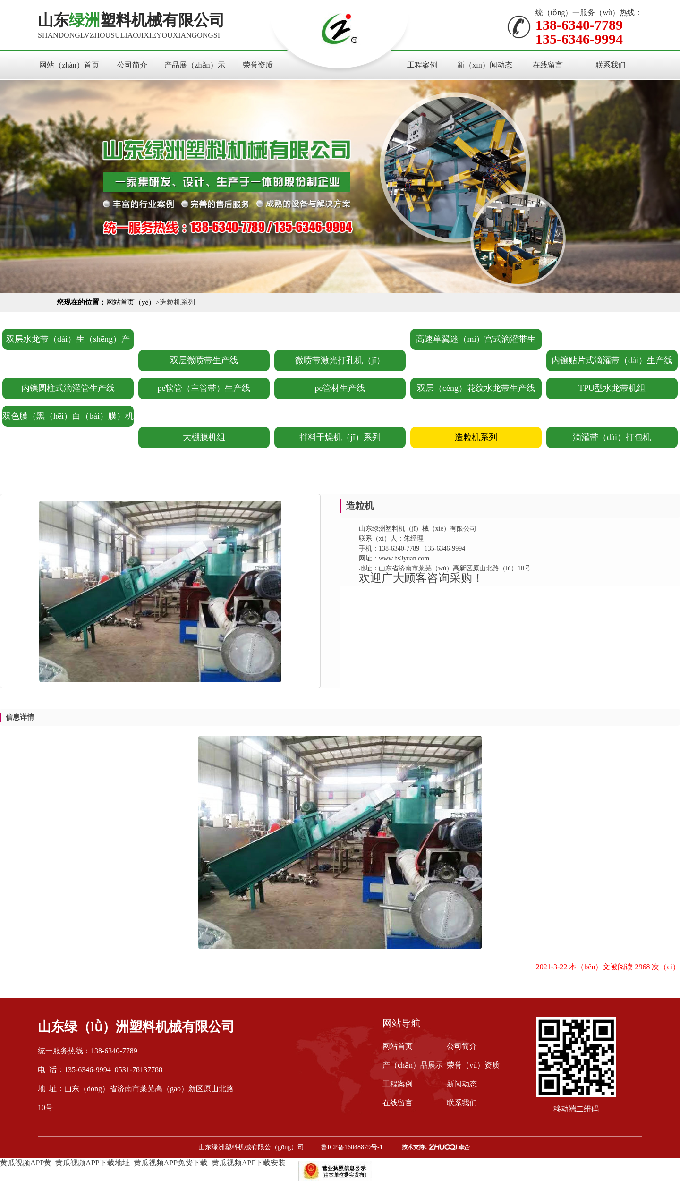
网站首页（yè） (130, 302)
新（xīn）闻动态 (484, 65)
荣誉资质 (258, 65)
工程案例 (422, 65)
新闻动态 (462, 1084)
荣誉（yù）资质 (473, 1065)
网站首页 (397, 1046)
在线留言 (548, 65)
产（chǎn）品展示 (412, 1065)
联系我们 (610, 65)
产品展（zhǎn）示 (194, 65)
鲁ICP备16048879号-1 (351, 1147)
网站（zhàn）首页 (69, 65)
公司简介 (132, 65)
